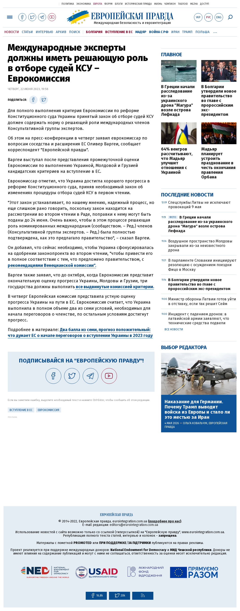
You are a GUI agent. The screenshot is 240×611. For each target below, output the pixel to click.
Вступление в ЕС (118, 32)
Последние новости (187, 195)
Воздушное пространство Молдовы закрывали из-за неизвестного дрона (200, 245)
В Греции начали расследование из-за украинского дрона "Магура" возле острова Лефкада (178, 101)
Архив (61, 32)
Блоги (119, 4)
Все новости (174, 329)
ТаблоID (183, 4)
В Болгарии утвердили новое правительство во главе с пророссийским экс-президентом (218, 101)
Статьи (27, 32)
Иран (175, 32)
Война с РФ (158, 32)
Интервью (44, 32)
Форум (108, 4)
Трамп (187, 32)
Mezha (194, 4)
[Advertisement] (81, 451)
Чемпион (170, 4)
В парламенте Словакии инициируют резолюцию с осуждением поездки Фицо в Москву (202, 265)
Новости (11, 32)
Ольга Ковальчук (195, 423)
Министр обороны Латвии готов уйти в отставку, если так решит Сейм (202, 301)
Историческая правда (138, 4)
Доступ (204, 4)
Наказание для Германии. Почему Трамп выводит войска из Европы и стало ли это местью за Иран (197, 409)
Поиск (74, 32)
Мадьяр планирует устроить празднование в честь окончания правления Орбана (218, 163)
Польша (202, 32)
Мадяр (140, 32)
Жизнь (158, 4)
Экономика (83, 4)
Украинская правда (44, 3)
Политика (68, 4)
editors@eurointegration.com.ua (134, 525)
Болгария (94, 32)
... (215, 31)
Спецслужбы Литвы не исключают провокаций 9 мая (199, 204)
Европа (97, 4)
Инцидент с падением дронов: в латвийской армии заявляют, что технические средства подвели (198, 318)
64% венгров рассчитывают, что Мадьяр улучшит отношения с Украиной (176, 161)
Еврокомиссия (48, 410)
